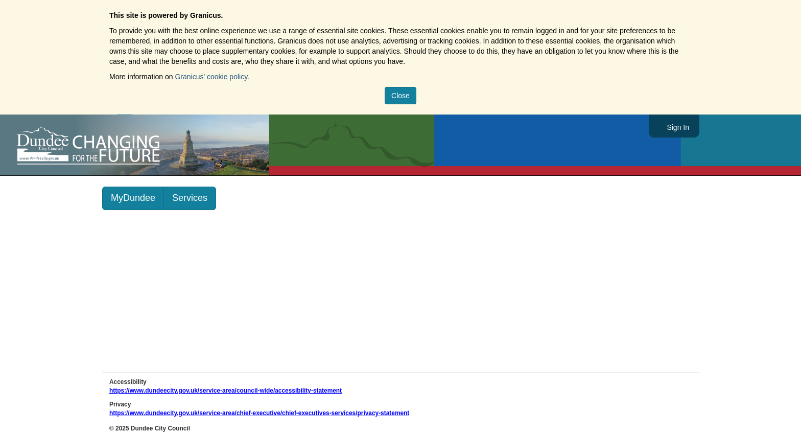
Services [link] (189, 198)
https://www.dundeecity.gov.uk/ (134, 145)
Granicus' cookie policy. (212, 77)
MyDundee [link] (133, 198)
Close (400, 96)
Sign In (678, 127)
